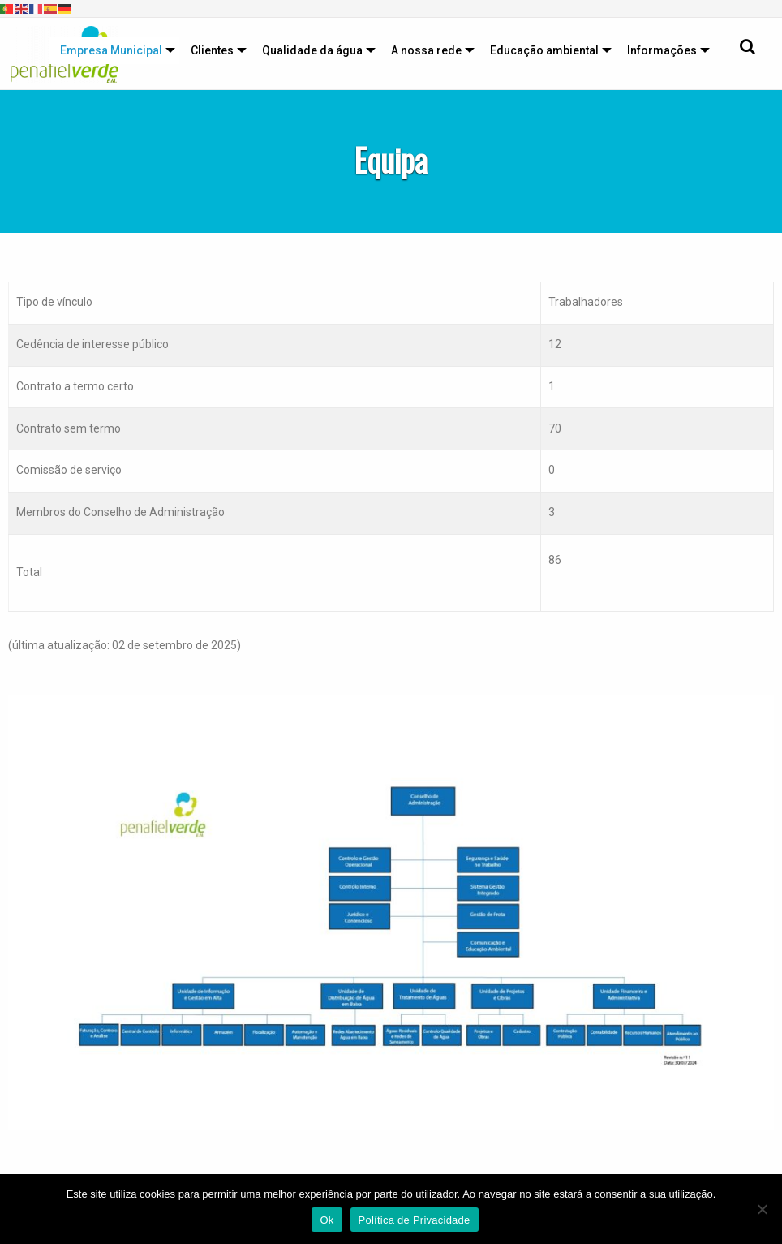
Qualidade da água (312, 50)
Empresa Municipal (111, 50)
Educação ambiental (544, 50)
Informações (662, 50)
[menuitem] (114, 50)
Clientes (212, 50)
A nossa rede (426, 50)
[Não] (762, 1209)
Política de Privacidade (414, 1220)
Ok (326, 1220)
